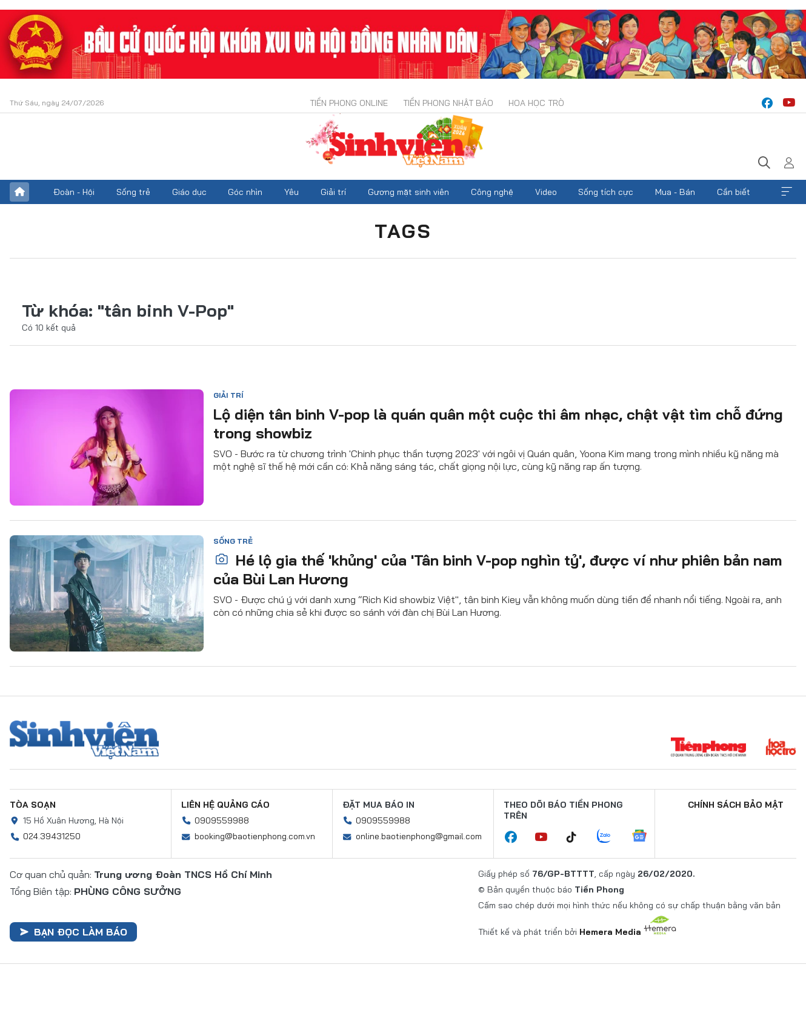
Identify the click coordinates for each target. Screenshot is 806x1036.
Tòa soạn (33, 804)
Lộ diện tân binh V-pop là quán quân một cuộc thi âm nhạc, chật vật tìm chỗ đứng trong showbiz (498, 423)
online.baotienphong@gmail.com (419, 836)
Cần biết (733, 191)
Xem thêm (786, 192)
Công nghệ (492, 191)
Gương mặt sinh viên (408, 191)
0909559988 (222, 820)
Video (546, 191)
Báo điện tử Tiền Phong (403, 141)
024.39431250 (52, 836)
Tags (403, 231)
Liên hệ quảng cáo (225, 804)
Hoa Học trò (536, 102)
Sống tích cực (605, 191)
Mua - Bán (675, 191)
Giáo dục (189, 191)
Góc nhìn (245, 191)
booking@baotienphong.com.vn (255, 836)
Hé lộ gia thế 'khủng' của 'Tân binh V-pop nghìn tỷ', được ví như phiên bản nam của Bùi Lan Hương (497, 569)
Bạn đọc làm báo (73, 932)
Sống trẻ (133, 191)
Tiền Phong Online (349, 102)
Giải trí (333, 191)
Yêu (291, 191)
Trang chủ (19, 192)
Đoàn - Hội (74, 191)
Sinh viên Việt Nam (84, 740)
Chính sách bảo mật (736, 804)
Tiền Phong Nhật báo (448, 102)
